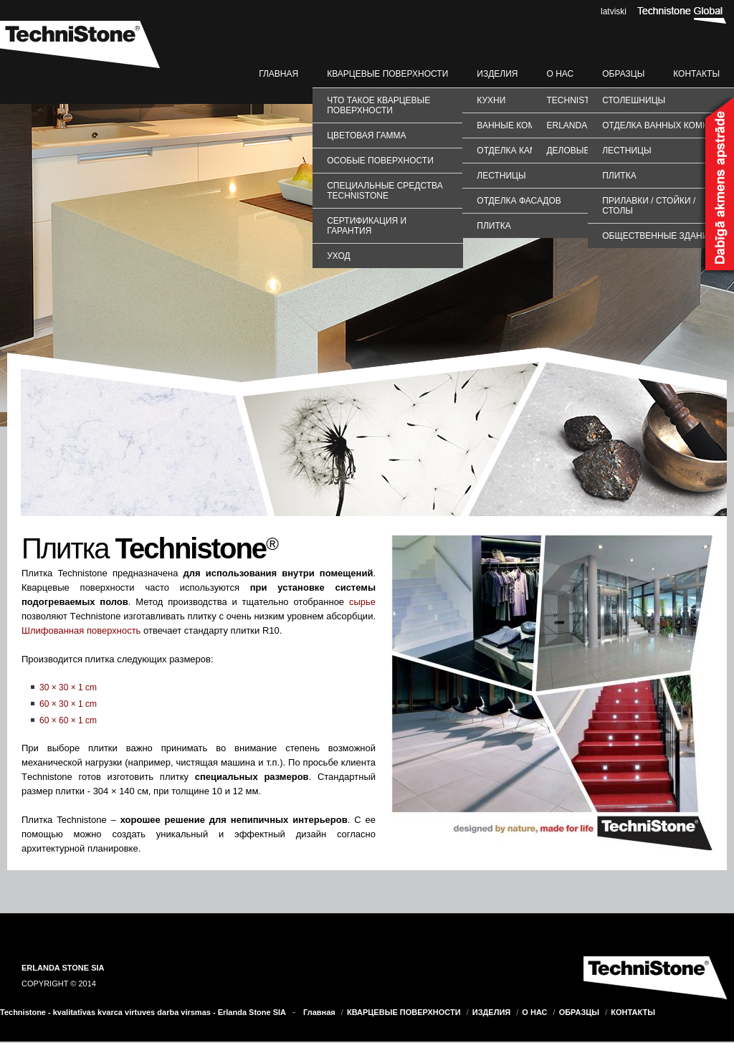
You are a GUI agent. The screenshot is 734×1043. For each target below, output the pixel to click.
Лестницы (501, 176)
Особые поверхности (380, 161)
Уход (338, 256)
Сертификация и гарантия (366, 226)
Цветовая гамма (366, 135)
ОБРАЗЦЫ (623, 74)
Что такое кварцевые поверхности (378, 105)
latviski (613, 11)
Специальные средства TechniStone (384, 191)
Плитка (493, 226)
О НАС (559, 74)
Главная (278, 74)
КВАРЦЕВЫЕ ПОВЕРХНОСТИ (387, 74)
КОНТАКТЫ (696, 74)
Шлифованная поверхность (81, 630)
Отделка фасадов (519, 201)
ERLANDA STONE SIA (63, 967)
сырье (362, 601)
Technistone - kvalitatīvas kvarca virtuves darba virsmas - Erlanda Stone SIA (143, 1012)
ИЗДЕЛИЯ (497, 74)
